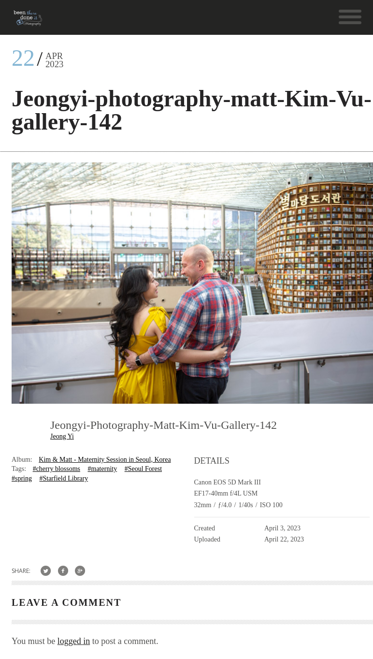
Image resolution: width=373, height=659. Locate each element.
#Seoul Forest (143, 468)
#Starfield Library (63, 478)
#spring (22, 478)
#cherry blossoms (56, 468)
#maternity (102, 468)
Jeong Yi (62, 436)
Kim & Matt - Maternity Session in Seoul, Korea (105, 459)
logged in (73, 641)
